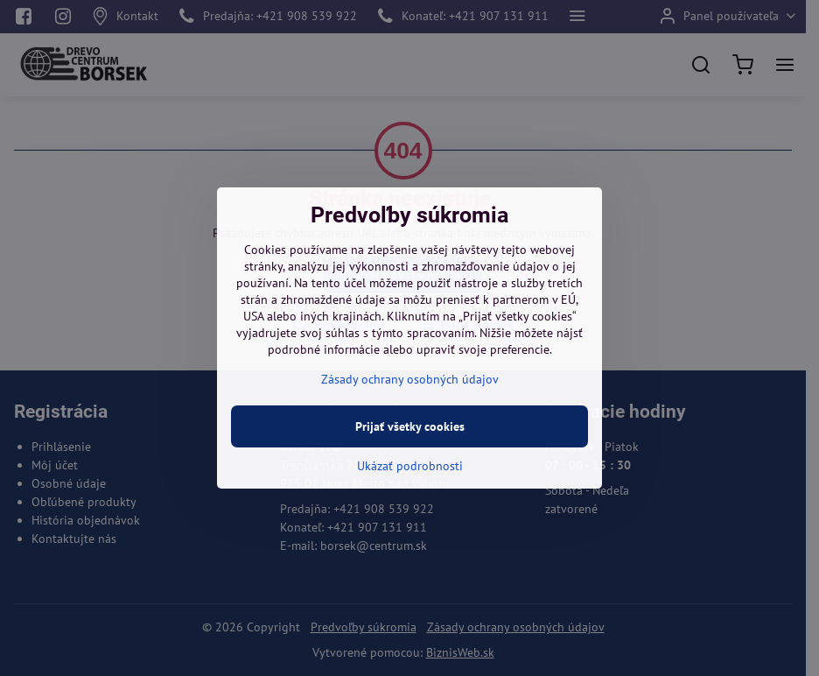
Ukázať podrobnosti (410, 466)
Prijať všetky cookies (410, 426)
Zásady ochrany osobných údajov (410, 379)
